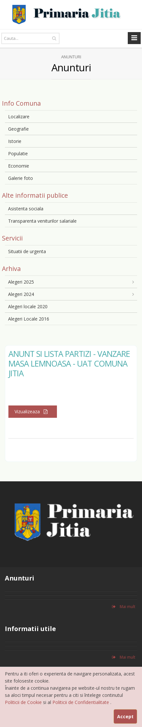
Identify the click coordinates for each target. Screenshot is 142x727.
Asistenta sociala (25, 208)
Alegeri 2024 (21, 294)
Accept (125, 716)
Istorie (14, 141)
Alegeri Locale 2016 (28, 319)
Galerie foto (20, 178)
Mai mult (123, 606)
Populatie (18, 153)
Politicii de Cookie (24, 702)
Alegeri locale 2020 (28, 306)
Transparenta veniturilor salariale (42, 221)
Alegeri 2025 (21, 282)
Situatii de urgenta (27, 251)
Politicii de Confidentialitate (81, 702)
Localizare (18, 116)
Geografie (18, 129)
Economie (18, 166)
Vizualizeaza (33, 411)
